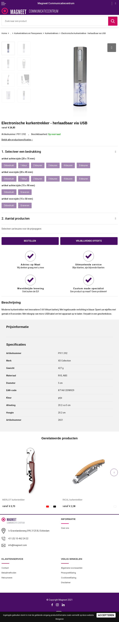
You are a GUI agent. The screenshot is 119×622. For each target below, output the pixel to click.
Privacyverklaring (68, 573)
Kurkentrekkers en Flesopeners (28, 33)
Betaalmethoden (9, 573)
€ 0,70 (8, 506)
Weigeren (59, 619)
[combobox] (55, 21)
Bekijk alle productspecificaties (17, 139)
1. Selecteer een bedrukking (21, 151)
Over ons (65, 528)
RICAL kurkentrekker (72, 499)
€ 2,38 (69, 506)
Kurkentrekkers (51, 33)
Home (4, 33)
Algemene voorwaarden (71, 568)
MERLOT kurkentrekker (13, 499)
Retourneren (7, 578)
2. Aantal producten (16, 218)
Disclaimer (66, 582)
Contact (5, 568)
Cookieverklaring (68, 578)
